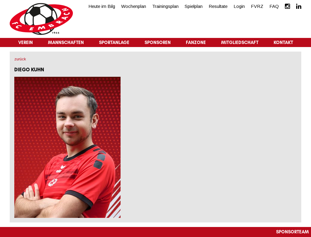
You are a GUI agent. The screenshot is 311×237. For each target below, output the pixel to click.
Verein (25, 42)
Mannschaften (66, 42)
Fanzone (196, 42)
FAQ (274, 6)
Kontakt (283, 42)
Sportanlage (114, 42)
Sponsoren (158, 42)
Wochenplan (133, 6)
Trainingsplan (165, 6)
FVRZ (257, 6)
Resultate (218, 6)
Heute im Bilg (101, 6)
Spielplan (194, 6)
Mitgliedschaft (239, 42)
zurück (20, 59)
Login (239, 6)
